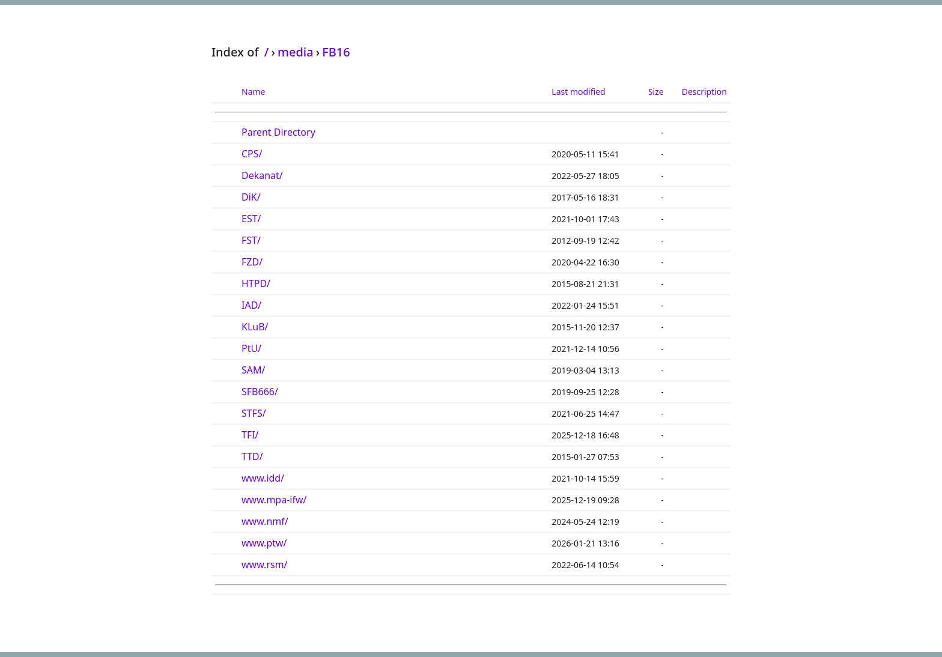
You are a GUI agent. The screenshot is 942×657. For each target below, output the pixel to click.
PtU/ (251, 348)
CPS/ (252, 153)
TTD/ (252, 456)
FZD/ (252, 261)
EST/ (251, 218)
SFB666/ (260, 391)
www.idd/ (263, 478)
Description (704, 91)
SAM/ (253, 370)
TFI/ (250, 434)
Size (656, 91)
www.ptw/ (264, 543)
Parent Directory (278, 132)
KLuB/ (255, 326)
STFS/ (254, 413)
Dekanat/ (262, 175)
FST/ (251, 240)
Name (253, 91)
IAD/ (251, 305)
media (296, 52)
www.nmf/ (265, 521)
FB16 (336, 52)
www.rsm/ (265, 564)
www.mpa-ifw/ (274, 499)
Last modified (578, 91)
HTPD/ (256, 283)
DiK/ (251, 197)
